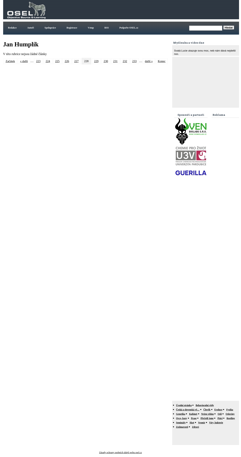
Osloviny (230, 414)
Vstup (91, 27)
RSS (106, 27)
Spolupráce (50, 27)
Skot (191, 422)
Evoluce (218, 409)
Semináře (181, 422)
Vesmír (201, 422)
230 (106, 61)
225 (57, 61)
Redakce (12, 27)
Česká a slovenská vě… (188, 409)
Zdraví (195, 427)
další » (149, 61)
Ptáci (220, 418)
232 (125, 61)
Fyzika (229, 409)
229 (96, 61)
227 (76, 61)
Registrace (72, 27)
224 (48, 61)
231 (115, 61)
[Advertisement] (166, 9)
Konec (162, 61)
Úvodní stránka (184, 405)
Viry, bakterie (216, 422)
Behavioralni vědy (205, 405)
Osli (220, 414)
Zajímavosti (182, 427)
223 (38, 61)
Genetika (180, 414)
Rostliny (230, 418)
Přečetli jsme (207, 418)
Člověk (207, 409)
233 (134, 61)
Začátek (10, 61)
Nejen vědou (207, 414)
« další (24, 61)
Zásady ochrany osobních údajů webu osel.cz (120, 452)
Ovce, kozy (181, 418)
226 (67, 61)
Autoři (30, 27)
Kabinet (193, 414)
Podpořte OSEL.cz (128, 27)
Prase (194, 418)
